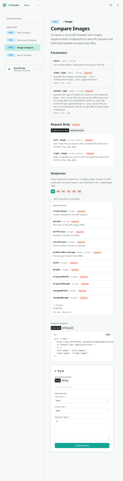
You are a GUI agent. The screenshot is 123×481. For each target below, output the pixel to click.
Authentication (63, 377)
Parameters (61, 393)
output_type (60, 406)
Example (59, 305)
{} (82, 429)
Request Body (62, 417)
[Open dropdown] (117, 5)
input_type (60, 396)
